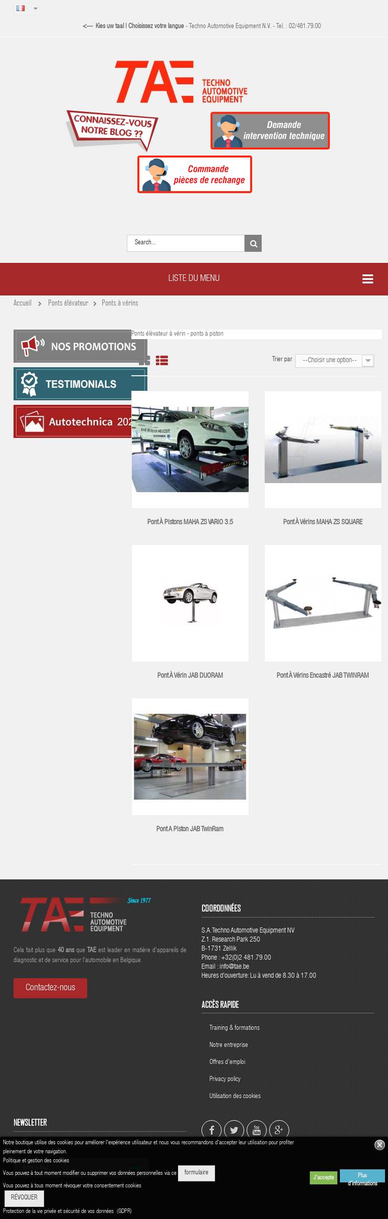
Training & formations (235, 1028)
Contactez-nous (50, 988)
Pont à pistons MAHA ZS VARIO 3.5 (190, 522)
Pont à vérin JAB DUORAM (190, 676)
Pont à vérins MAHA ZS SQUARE (322, 522)
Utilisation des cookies (235, 1097)
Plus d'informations (362, 1177)
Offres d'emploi (227, 1062)
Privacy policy (226, 1080)
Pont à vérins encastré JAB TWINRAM (323, 676)
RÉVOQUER (24, 1198)
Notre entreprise (229, 1045)
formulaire (196, 1173)
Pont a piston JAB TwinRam (190, 829)
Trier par (282, 360)
